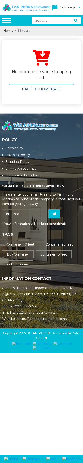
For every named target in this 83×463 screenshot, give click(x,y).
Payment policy (18, 155)
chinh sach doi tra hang (23, 175)
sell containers (18, 264)
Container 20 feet (59, 244)
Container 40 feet (20, 244)
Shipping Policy (17, 162)
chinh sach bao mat (21, 168)
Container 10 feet (53, 254)
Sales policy (14, 148)
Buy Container (18, 254)
